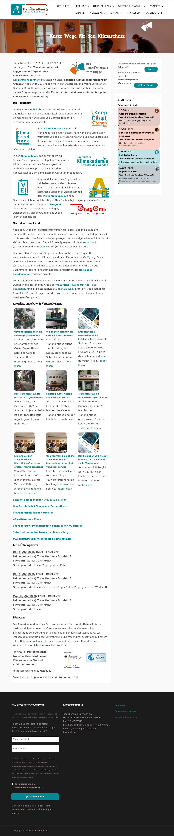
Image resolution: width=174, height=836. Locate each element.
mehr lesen (21, 423)
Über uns (80, 6)
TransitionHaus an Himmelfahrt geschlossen (93, 396)
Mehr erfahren (146, 85)
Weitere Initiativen (130, 6)
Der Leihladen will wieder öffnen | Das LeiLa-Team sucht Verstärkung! (93, 460)
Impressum (127, 13)
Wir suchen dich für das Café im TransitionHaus (59, 334)
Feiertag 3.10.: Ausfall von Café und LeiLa (59, 396)
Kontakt (108, 13)
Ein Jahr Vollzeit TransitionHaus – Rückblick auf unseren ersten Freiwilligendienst (28, 461)
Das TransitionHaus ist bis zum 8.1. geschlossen (28, 396)
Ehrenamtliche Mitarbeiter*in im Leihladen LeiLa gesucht (92, 335)
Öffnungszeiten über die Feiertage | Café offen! (28, 334)
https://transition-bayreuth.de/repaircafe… (137, 181)
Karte (151, 69)
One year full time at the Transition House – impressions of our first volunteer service (60, 461)
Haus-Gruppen (102, 6)
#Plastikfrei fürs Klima (27, 519)
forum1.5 (68, 289)
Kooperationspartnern (48, 641)
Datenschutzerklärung (25, 777)
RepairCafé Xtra (128, 171)
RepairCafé (89, 242)
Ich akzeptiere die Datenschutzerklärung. (29, 786)
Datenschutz (147, 13)
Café (42, 246)
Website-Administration (126, 717)
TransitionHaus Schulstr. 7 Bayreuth (136, 117)
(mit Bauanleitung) (39, 499)
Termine (73, 13)
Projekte (155, 6)
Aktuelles (63, 6)
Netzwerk (89, 13)
